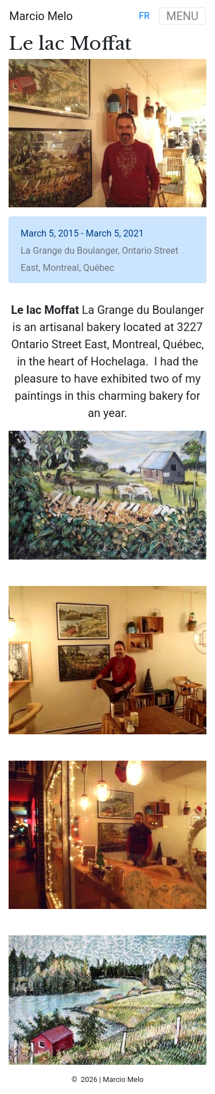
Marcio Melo (41, 16)
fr (144, 15)
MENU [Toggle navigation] (182, 16)
